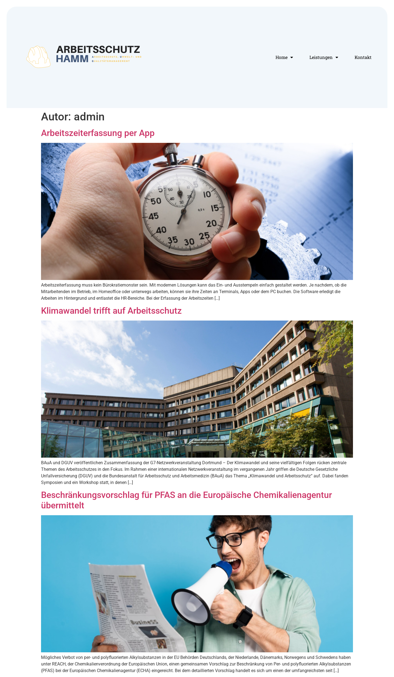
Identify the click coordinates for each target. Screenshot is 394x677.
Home (284, 57)
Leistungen (323, 57)
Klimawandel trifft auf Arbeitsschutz (111, 310)
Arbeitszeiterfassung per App (98, 133)
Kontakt (363, 57)
